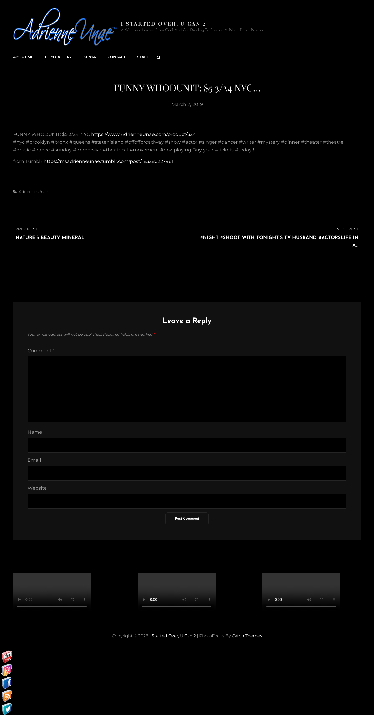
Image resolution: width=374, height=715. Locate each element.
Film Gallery (58, 57)
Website (37, 488)
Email (34, 460)
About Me (23, 57)
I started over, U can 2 (163, 23)
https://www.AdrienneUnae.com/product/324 (143, 134)
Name (35, 432)
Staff (143, 57)
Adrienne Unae (33, 191)
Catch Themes (247, 635)
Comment (41, 350)
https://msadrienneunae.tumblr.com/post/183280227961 (108, 161)
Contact (116, 57)
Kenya (89, 57)
